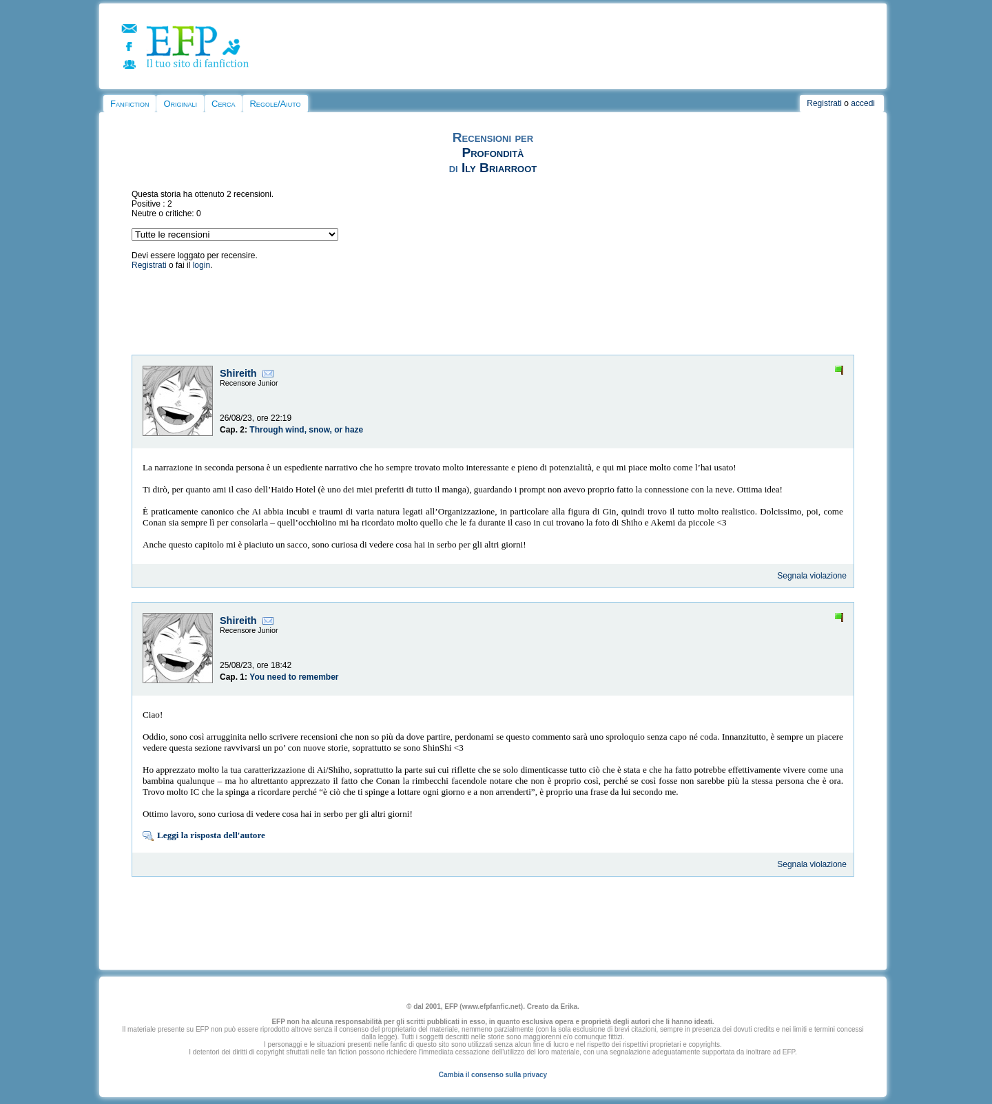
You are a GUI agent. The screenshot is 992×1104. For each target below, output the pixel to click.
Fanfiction (129, 103)
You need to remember (293, 677)
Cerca (223, 103)
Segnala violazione (812, 576)
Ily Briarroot (499, 167)
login (201, 265)
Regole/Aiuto (274, 103)
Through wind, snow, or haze (306, 430)
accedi (863, 103)
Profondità (493, 152)
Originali (180, 103)
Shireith (238, 373)
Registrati (824, 103)
